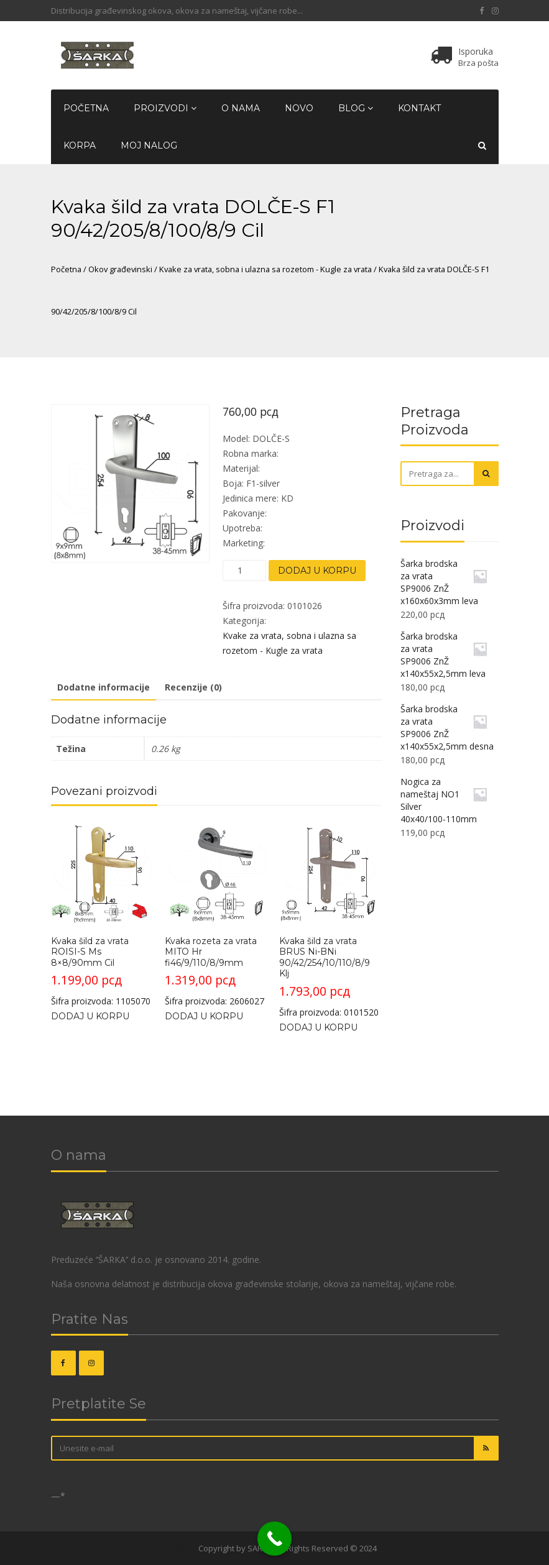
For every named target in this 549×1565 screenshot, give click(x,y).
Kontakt (419, 108)
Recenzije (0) (193, 687)
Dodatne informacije (103, 687)
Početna (86, 108)
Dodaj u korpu (317, 570)
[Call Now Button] (274, 1538)
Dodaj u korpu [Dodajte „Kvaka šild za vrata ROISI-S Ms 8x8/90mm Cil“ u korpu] (90, 1016)
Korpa (79, 145)
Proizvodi (165, 108)
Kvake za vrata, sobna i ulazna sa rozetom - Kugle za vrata (265, 269)
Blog (355, 108)
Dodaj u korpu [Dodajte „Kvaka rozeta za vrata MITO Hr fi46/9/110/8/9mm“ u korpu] (204, 1016)
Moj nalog (149, 145)
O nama (240, 108)
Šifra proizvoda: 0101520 (330, 919)
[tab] (103, 688)
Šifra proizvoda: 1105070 (102, 914)
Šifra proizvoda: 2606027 (216, 914)
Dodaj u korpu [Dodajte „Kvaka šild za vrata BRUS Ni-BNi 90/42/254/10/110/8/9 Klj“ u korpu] (318, 1027)
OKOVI (184, 1548)
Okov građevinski (120, 269)
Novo (299, 108)
